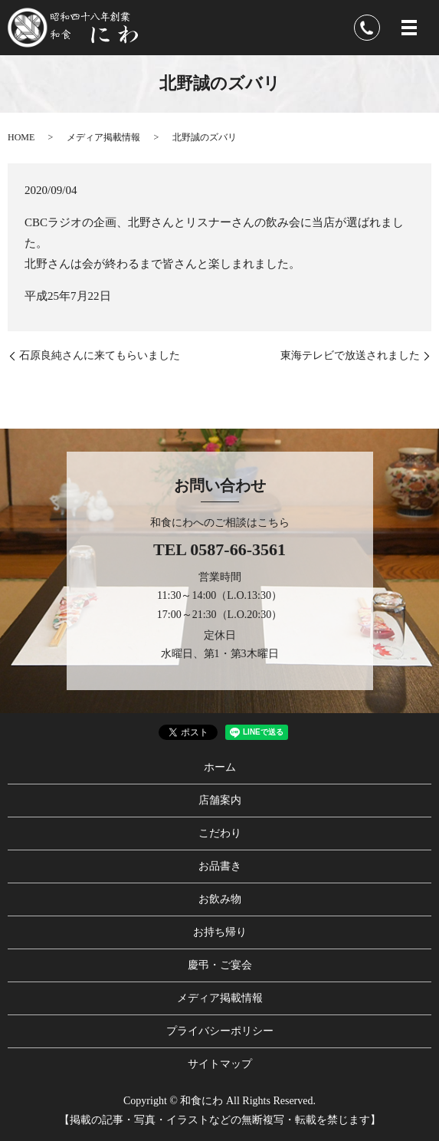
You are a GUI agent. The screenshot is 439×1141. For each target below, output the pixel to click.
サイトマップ (220, 1064)
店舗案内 (219, 800)
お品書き (219, 866)
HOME (21, 137)
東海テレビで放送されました (350, 355)
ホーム (220, 767)
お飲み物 (219, 899)
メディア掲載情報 (103, 137)
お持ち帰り (220, 932)
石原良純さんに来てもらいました (99, 355)
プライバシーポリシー (220, 1031)
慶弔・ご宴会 (220, 965)
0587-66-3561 (238, 549)
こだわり (219, 833)
